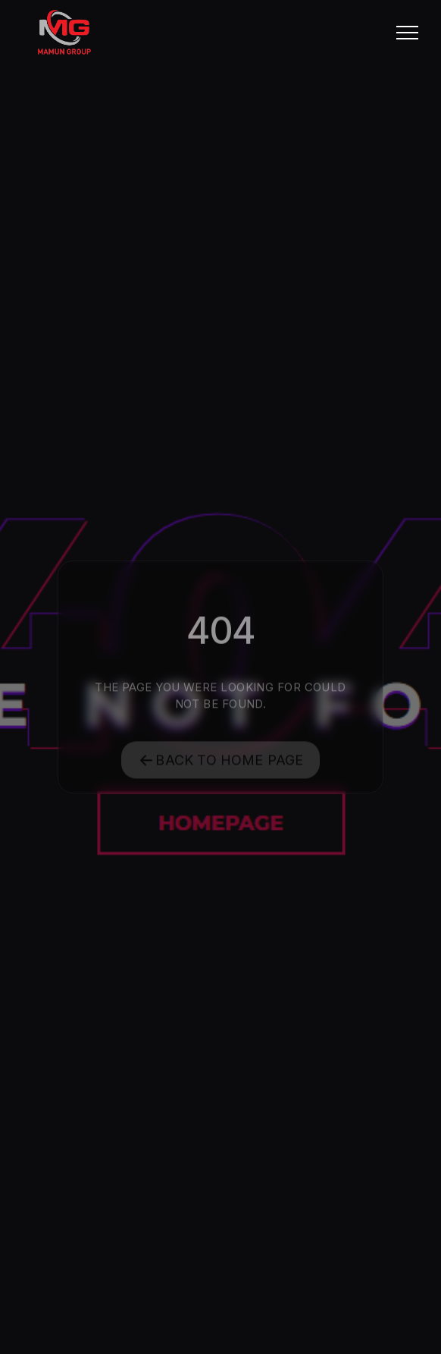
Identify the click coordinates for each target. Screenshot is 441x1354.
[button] (407, 32)
